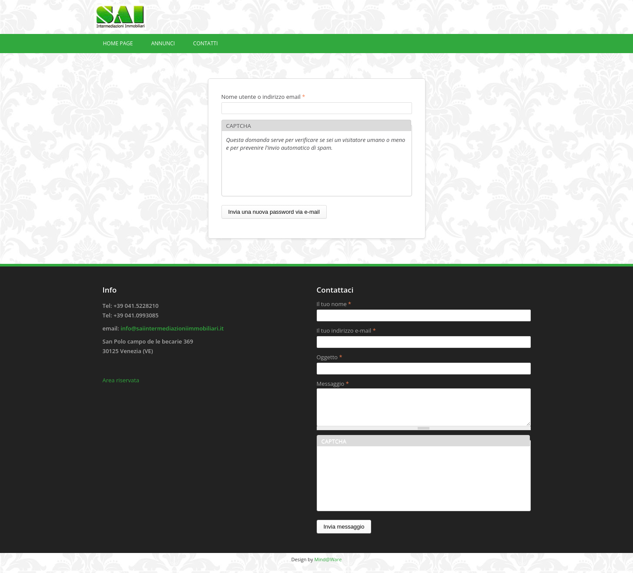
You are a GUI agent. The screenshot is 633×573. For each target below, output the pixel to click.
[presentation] (292, 175)
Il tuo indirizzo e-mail (346, 330)
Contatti (205, 43)
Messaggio (333, 384)
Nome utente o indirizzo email (263, 97)
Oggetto (329, 357)
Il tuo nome (334, 304)
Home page (118, 43)
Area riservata (121, 380)
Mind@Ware (327, 566)
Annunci (162, 43)
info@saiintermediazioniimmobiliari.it (172, 328)
